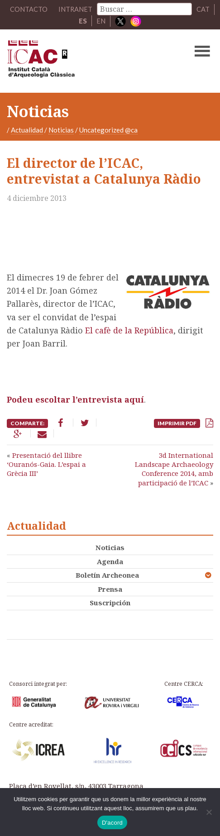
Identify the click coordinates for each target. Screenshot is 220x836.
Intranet (75, 9)
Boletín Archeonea (107, 575)
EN (100, 21)
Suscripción (110, 602)
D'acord (112, 822)
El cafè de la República (129, 330)
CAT (203, 9)
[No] (208, 812)
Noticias (61, 129)
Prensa (110, 589)
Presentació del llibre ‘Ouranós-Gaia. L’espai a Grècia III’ (46, 464)
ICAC (88, 60)
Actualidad (27, 129)
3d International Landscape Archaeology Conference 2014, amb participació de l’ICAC (174, 469)
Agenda (110, 561)
